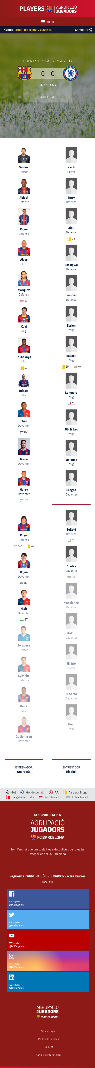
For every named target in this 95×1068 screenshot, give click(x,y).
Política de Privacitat (49, 1039)
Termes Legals (49, 1031)
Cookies (49, 1046)
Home (8, 30)
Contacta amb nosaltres (49, 1054)
